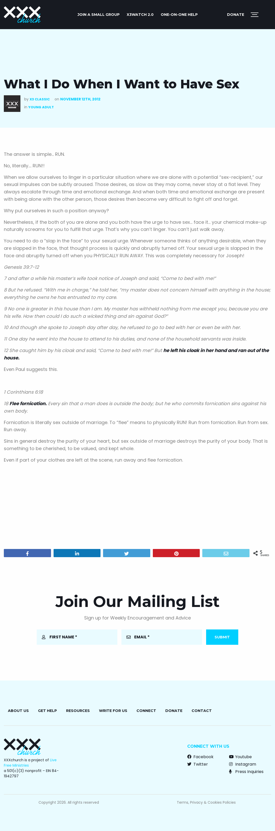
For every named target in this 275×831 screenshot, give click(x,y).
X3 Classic (40, 99)
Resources (78, 710)
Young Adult (41, 107)
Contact (202, 710)
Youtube (240, 757)
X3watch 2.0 (140, 14)
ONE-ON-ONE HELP (179, 14)
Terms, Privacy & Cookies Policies (206, 802)
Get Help (47, 710)
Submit (222, 637)
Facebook (200, 757)
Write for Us (113, 710)
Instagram (242, 764)
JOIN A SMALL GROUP (99, 14)
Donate (235, 14)
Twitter (197, 764)
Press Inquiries (246, 771)
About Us (18, 710)
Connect (146, 710)
